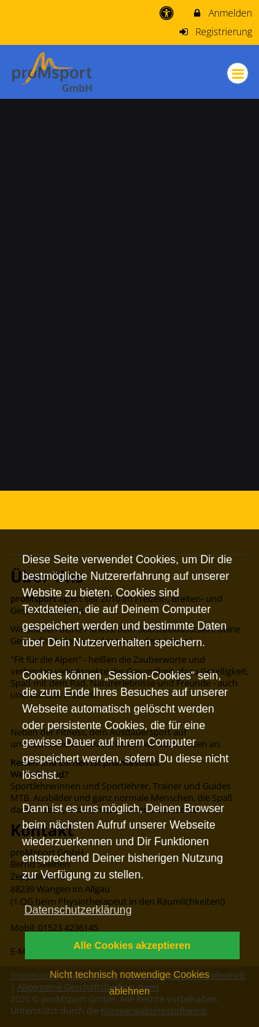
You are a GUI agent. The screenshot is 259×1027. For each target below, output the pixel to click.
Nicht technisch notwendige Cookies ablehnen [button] (129, 983)
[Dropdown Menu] (238, 73)
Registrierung (215, 31)
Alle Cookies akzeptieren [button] (132, 945)
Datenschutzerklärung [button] (78, 910)
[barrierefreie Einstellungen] (168, 12)
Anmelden (222, 12)
